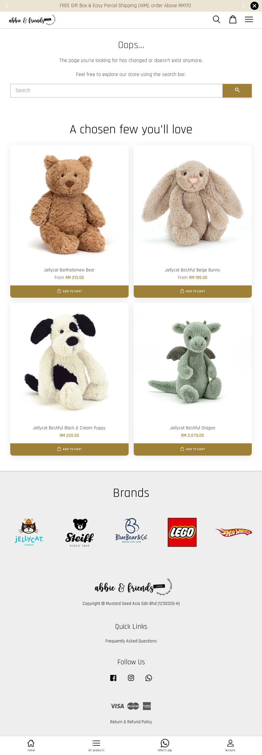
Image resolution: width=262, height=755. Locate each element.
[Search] (116, 91)
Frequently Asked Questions (131, 641)
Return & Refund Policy (131, 722)
